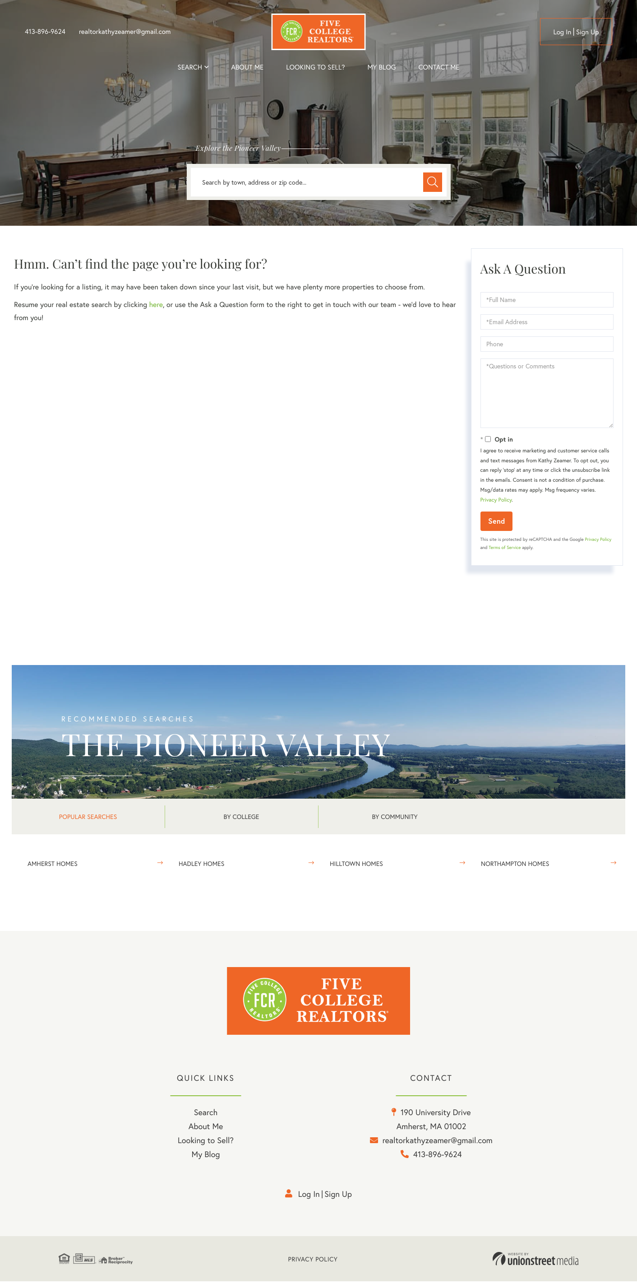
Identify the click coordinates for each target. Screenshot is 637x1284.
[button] (432, 181)
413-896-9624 (45, 32)
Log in (562, 32)
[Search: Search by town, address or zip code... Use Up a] (318, 182)
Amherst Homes (53, 863)
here (155, 304)
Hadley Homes (201, 863)
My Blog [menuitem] (381, 67)
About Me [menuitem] (206, 1128)
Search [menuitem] (190, 67)
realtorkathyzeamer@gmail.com (125, 32)
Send (496, 521)
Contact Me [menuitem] (439, 67)
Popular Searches (88, 816)
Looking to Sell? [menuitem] (315, 67)
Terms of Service (505, 547)
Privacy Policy (496, 500)
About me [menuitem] (247, 67)
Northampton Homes (515, 863)
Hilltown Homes (356, 863)
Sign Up (587, 32)
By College (241, 816)
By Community (394, 816)
